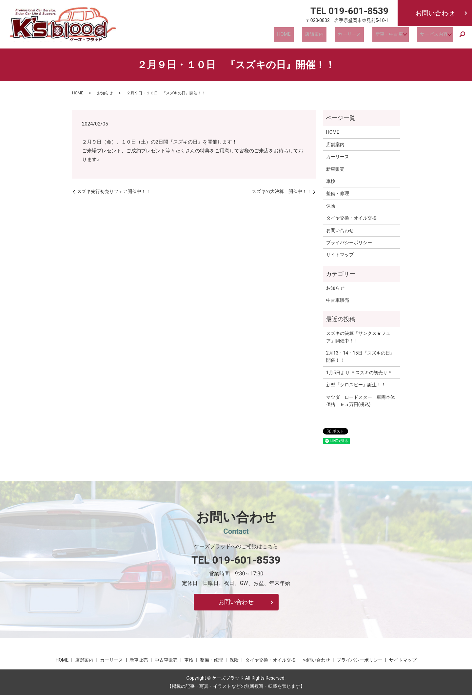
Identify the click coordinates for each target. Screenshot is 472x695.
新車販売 (335, 169)
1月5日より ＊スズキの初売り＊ (359, 372)
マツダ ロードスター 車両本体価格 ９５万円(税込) (360, 401)
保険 (330, 205)
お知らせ (105, 93)
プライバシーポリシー (349, 242)
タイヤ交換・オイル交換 (351, 218)
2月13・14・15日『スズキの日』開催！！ (360, 356)
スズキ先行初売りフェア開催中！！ (113, 191)
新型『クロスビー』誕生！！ (356, 384)
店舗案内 (317, 36)
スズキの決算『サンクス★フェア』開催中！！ (358, 337)
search (462, 36)
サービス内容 (431, 36)
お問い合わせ (435, 13)
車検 (330, 181)
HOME (291, 36)
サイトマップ (340, 254)
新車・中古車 (384, 36)
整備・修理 (337, 193)
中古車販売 (337, 300)
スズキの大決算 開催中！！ (281, 191)
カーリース (348, 36)
